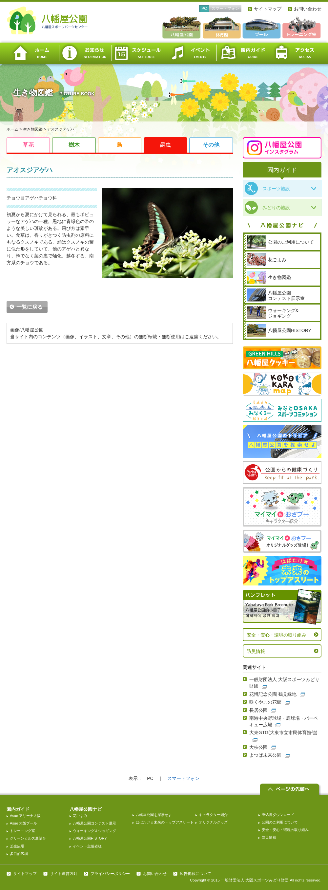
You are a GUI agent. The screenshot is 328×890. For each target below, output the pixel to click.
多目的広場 (19, 854)
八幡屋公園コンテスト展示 (94, 823)
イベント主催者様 (87, 846)
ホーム (33, 53)
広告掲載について (195, 873)
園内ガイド (242, 53)
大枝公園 (258, 747)
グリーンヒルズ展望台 (28, 838)
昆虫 (165, 145)
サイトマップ (267, 8)
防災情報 (256, 651)
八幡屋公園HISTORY (90, 838)
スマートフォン (225, 8)
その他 (211, 145)
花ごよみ (80, 816)
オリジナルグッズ (213, 822)
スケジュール (138, 53)
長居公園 (258, 710)
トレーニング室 (22, 831)
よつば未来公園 (265, 755)
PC (204, 8)
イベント (190, 53)
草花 (28, 145)
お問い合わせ (307, 8)
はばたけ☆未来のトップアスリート (165, 822)
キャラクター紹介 (213, 815)
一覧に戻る (29, 307)
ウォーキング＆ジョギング (94, 831)
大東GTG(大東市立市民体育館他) (283, 732)
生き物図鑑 (33, 129)
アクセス (295, 53)
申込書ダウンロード (278, 815)
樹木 (74, 145)
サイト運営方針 (63, 873)
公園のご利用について (280, 822)
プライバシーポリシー (110, 873)
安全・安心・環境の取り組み (276, 635)
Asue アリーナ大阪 (25, 816)
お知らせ (85, 53)
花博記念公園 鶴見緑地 (273, 694)
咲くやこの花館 (265, 702)
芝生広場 (17, 846)
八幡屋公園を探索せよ (154, 815)
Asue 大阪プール (23, 823)
